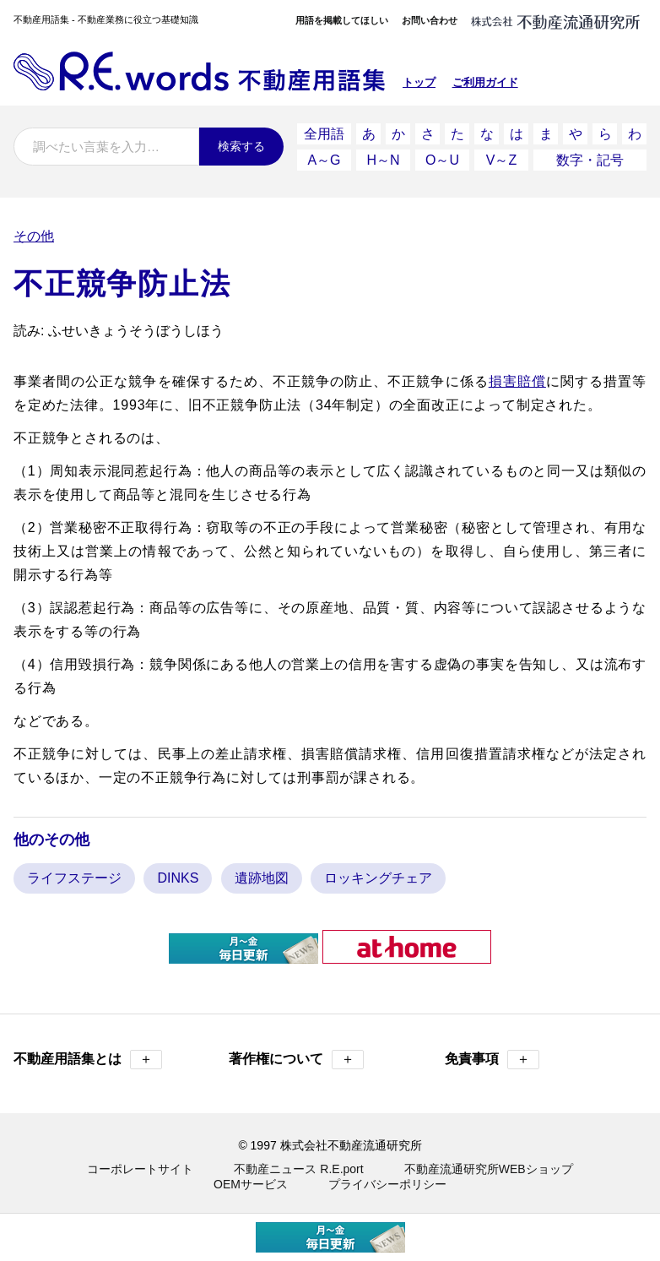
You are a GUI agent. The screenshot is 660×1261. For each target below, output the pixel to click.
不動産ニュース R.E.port (298, 1169)
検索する (241, 146)
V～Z (501, 160)
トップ (419, 82)
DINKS (177, 878)
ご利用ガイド (485, 82)
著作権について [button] (296, 1059)
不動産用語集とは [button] (88, 1059)
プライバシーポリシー (387, 1184)
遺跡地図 (262, 878)
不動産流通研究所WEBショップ (488, 1169)
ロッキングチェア (378, 878)
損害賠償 (517, 381)
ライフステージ (74, 878)
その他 (34, 236)
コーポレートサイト (140, 1169)
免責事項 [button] (492, 1059)
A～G (323, 160)
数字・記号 (590, 160)
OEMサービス (251, 1184)
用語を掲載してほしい (341, 20)
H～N (382, 160)
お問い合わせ (429, 20)
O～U (442, 160)
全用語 (324, 134)
